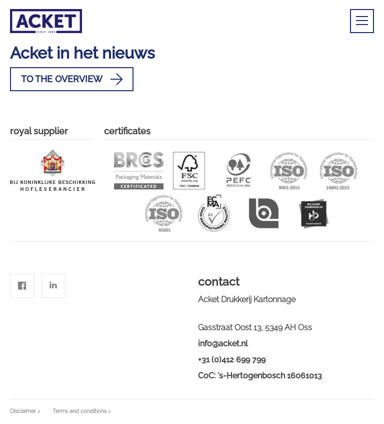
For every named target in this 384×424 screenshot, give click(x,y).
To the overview (71, 79)
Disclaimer (23, 411)
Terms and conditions (79, 411)
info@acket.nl (223, 343)
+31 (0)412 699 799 (232, 359)
